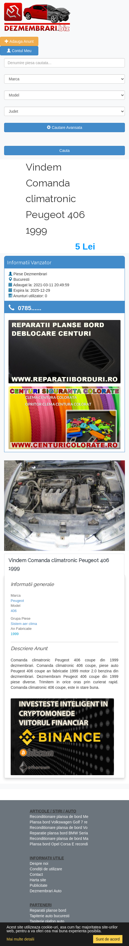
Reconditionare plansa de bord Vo (59, 827)
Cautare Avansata (64, 127)
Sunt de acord (108, 939)
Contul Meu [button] (19, 51)
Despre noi (39, 863)
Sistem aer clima (24, 624)
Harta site (38, 880)
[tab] (64, 565)
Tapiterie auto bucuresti (50, 916)
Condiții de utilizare (46, 869)
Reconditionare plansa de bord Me (59, 816)
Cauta (64, 150)
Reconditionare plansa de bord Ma (59, 838)
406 (14, 611)
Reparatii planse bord (48, 910)
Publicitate (39, 885)
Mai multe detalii (20, 939)
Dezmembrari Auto (46, 891)
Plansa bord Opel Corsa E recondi (59, 844)
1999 (15, 634)
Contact (36, 874)
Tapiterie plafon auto (47, 921)
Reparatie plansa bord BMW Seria (59, 833)
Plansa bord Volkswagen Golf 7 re (59, 822)
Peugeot (17, 601)
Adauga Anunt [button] (19, 41)
